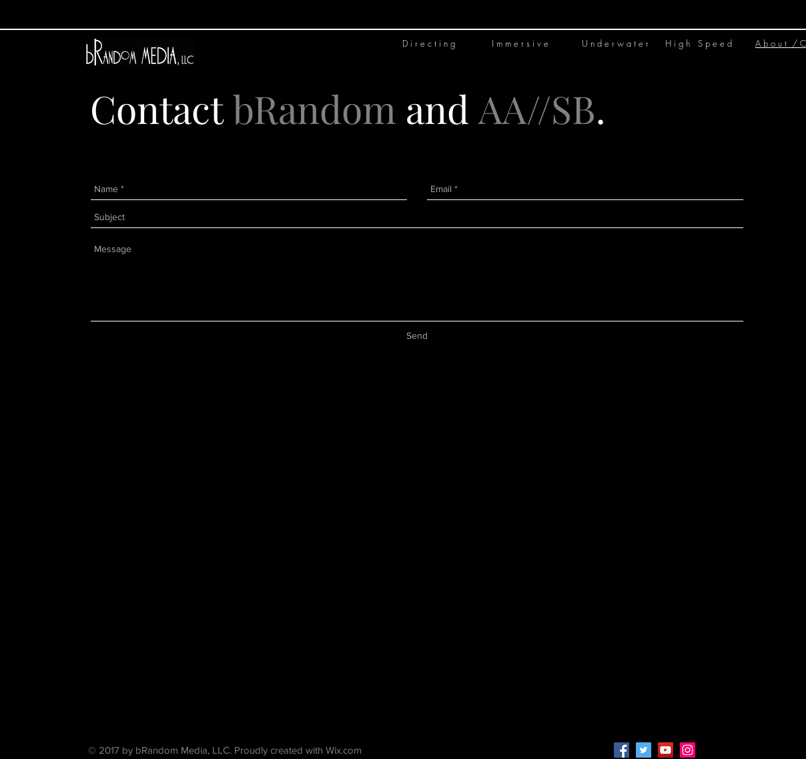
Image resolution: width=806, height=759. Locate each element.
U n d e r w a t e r (615, 43)
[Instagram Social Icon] (687, 750)
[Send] (417, 336)
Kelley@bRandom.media (458, 750)
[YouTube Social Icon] (665, 750)
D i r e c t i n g (428, 43)
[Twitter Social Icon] (643, 750)
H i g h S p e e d (698, 43)
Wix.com (344, 750)
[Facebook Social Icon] (621, 750)
